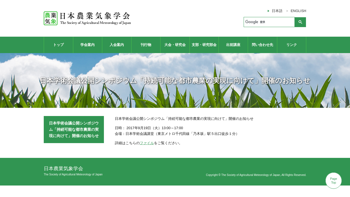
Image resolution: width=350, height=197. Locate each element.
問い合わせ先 (262, 45)
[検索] (268, 22)
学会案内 (87, 45)
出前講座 (233, 45)
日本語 (277, 11)
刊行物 (146, 45)
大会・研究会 (175, 45)
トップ (58, 45)
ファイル (147, 143)
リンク (291, 45)
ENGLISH (298, 11)
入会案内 (117, 45)
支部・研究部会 (204, 45)
